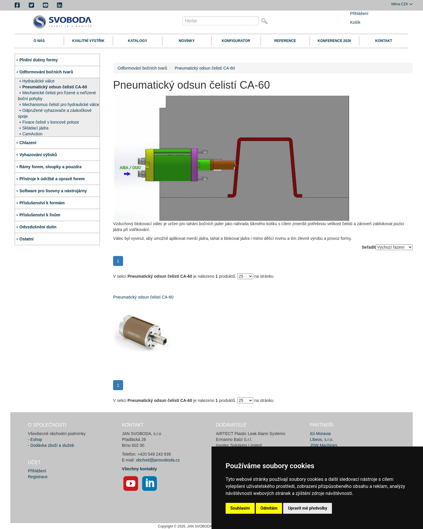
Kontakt (383, 41)
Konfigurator (236, 41)
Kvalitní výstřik (88, 41)
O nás (39, 41)
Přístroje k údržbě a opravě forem (52, 178)
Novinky (187, 41)
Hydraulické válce (38, 81)
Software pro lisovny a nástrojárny (53, 190)
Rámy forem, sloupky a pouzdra (50, 166)
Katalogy (137, 41)
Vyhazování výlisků (38, 154)
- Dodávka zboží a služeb (51, 445)
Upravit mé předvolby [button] (307, 508)
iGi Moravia (320, 433)
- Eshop (35, 439)
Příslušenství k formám (42, 203)
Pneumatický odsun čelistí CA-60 (54, 87)
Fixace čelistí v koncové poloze (50, 122)
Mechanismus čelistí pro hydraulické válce (60, 104)
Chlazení (27, 142)
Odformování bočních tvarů (46, 72)
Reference (285, 41)
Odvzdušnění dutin (37, 227)
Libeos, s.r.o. (321, 439)
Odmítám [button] (269, 508)
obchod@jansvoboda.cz (158, 460)
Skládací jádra (35, 128)
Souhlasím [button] (240, 508)
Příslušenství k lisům (39, 215)
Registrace (38, 476)
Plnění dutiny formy (38, 60)
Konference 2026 (334, 41)
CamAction (32, 134)
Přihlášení (359, 13)
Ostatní (26, 239)
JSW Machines (323, 445)
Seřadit (369, 247)
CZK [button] (402, 4)
